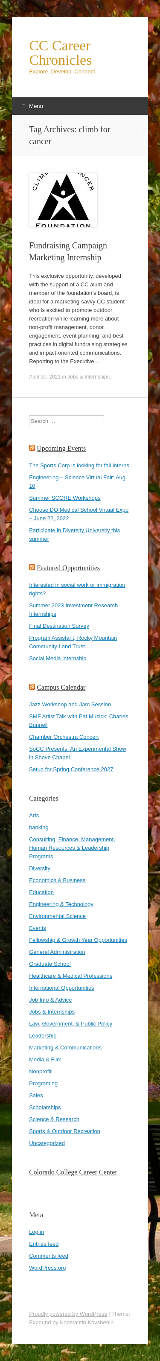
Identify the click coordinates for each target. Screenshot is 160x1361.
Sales (36, 1095)
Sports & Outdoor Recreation (64, 1131)
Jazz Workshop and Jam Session (70, 704)
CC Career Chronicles (60, 52)
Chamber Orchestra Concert (64, 737)
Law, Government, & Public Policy (70, 1023)
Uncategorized (47, 1143)
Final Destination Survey (59, 626)
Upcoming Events (61, 448)
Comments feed (48, 1256)
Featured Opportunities (68, 567)
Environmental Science (57, 916)
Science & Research (54, 1119)
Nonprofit (40, 1071)
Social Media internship (57, 658)
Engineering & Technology (61, 904)
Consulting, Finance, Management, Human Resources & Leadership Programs (72, 848)
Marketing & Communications (65, 1047)
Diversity (39, 868)
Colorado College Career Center (73, 1172)
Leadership (42, 1035)
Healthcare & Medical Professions (70, 976)
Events (37, 928)
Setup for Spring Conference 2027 (71, 769)
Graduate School (50, 964)
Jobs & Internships (88, 377)
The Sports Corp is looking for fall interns (79, 465)
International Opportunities (61, 988)
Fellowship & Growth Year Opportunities (78, 940)
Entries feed (43, 1244)
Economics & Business (57, 880)
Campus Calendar (61, 687)
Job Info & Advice (50, 1000)
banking (39, 827)
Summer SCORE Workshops (64, 498)
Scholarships (45, 1107)
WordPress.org (47, 1268)
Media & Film (45, 1059)
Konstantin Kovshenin (86, 1322)
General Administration (57, 952)
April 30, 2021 (45, 377)
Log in (36, 1232)
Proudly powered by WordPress (68, 1314)
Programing (43, 1083)
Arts (34, 815)
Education (41, 892)
